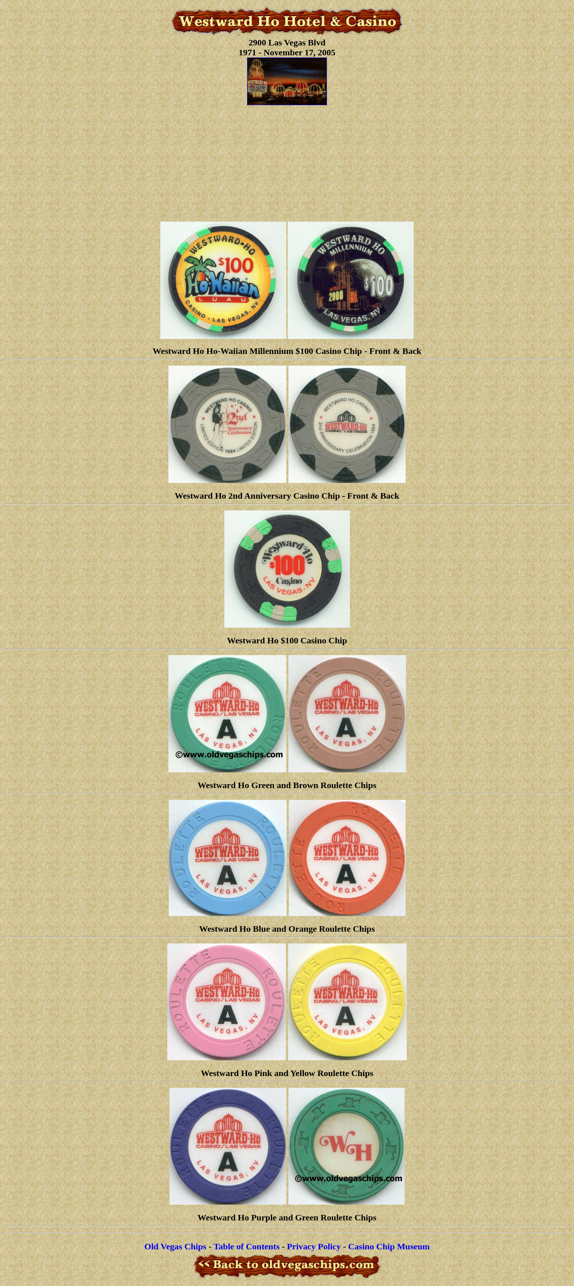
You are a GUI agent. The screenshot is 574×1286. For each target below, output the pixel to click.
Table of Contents (246, 1246)
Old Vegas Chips (175, 1246)
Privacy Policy (314, 1246)
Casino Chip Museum (389, 1246)
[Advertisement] (287, 164)
